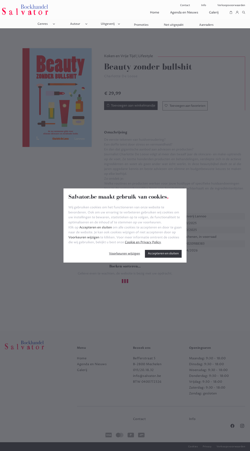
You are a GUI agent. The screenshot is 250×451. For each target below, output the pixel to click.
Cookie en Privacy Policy (143, 242)
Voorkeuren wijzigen (124, 253)
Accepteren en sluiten (163, 253)
